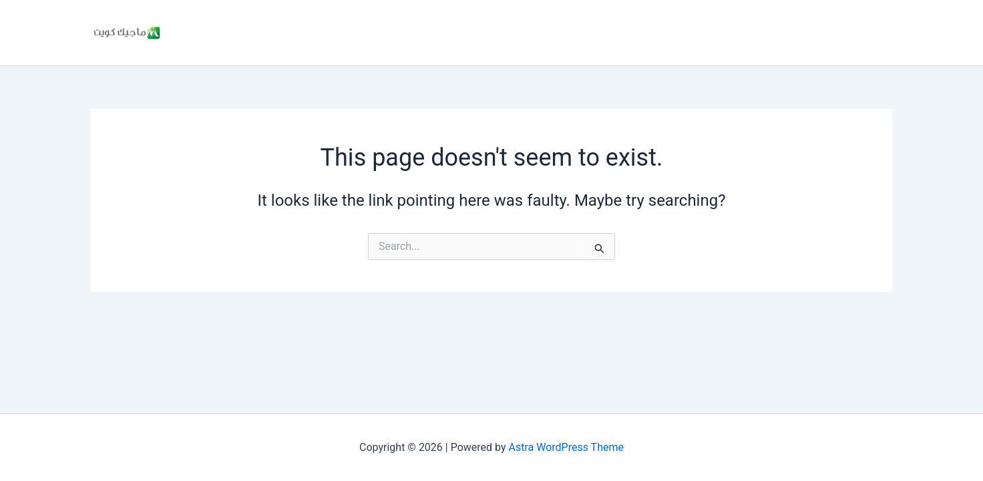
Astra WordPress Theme (566, 447)
